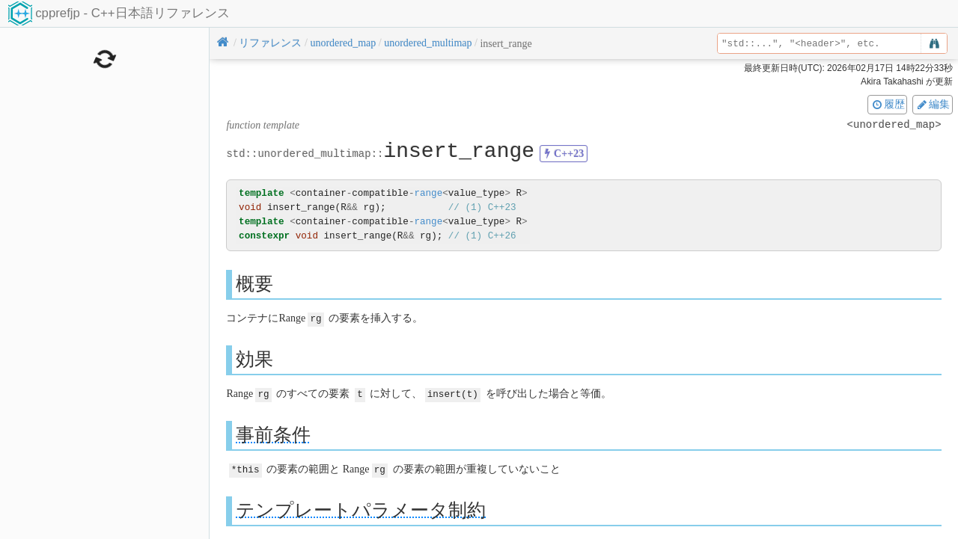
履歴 (887, 104)
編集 (932, 104)
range (428, 193)
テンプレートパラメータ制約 (361, 508)
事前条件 (273, 433)
